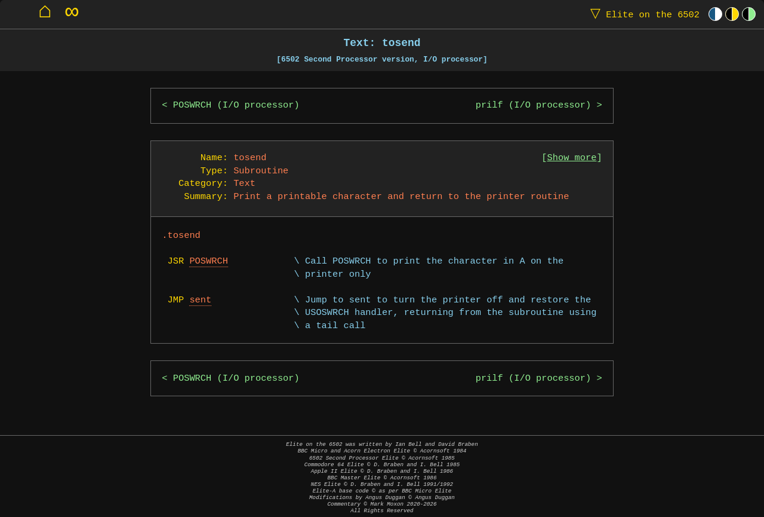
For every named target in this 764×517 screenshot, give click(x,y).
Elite (642, 14)
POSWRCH (208, 261)
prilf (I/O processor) (534, 105)
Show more (572, 158)
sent (200, 300)
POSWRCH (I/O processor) (236, 105)
